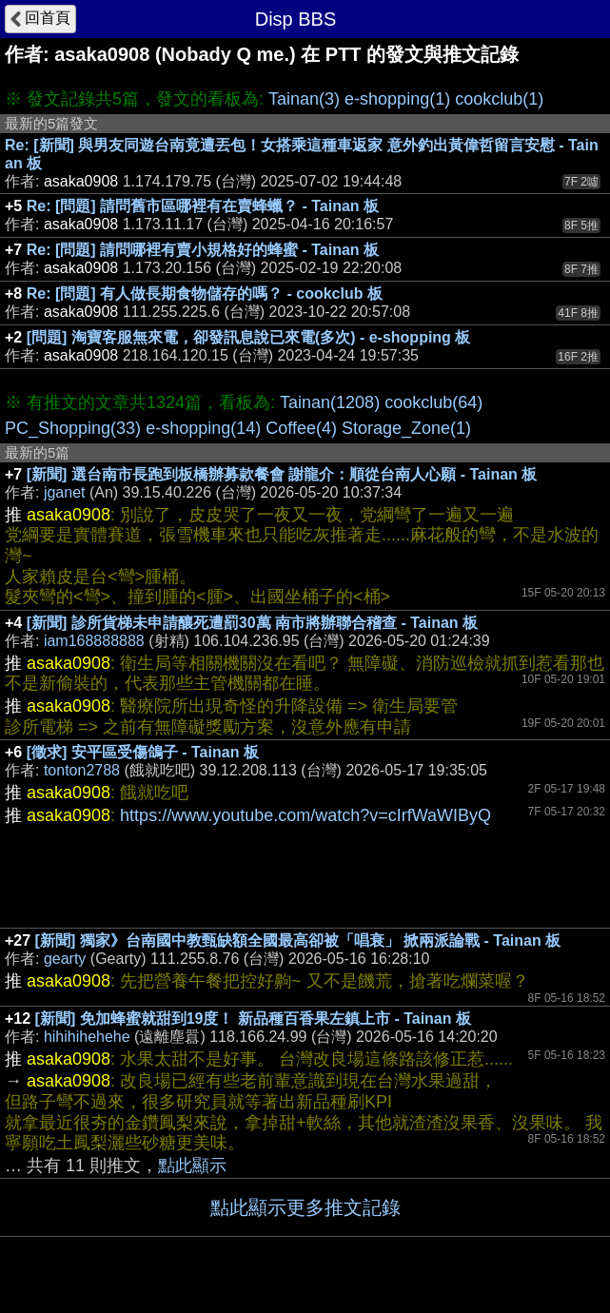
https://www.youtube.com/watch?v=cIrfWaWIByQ (305, 815)
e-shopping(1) (397, 98)
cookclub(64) (433, 402)
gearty (65, 958)
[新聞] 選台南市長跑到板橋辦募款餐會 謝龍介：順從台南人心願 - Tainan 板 (282, 474)
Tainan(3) (304, 98)
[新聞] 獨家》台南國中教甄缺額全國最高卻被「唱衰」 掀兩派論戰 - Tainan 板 (298, 940)
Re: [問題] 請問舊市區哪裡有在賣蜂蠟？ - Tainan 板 (203, 206)
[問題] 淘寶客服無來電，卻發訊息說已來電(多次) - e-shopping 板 (249, 337)
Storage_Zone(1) (406, 428)
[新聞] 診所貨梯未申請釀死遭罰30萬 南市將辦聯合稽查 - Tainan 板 (252, 623)
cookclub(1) (499, 98)
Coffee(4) (301, 428)
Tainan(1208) (330, 402)
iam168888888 (94, 641)
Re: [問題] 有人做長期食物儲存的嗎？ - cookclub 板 (205, 293)
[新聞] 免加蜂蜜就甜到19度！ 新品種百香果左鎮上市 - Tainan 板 (253, 1018)
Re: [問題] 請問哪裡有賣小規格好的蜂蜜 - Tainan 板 (203, 250)
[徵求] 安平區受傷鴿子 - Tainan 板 (143, 752)
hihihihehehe (87, 1037)
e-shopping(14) (203, 428)
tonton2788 (82, 770)
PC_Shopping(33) (73, 428)
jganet (65, 492)
